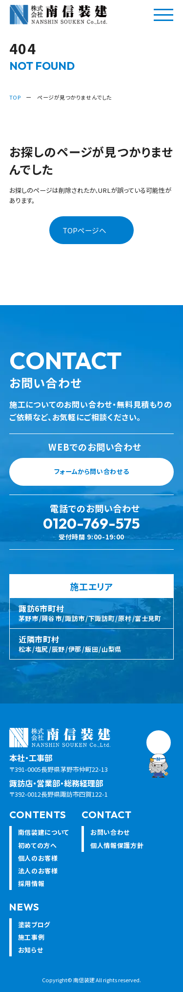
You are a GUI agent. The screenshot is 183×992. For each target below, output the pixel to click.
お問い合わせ (110, 834)
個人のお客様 (38, 860)
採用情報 (31, 885)
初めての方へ (37, 847)
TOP (15, 97)
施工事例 (31, 939)
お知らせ (30, 952)
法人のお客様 (38, 872)
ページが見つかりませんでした (74, 97)
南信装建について (43, 834)
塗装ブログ (34, 926)
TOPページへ (84, 230)
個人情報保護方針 (116, 847)
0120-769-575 (91, 525)
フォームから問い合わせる (110, 474)
